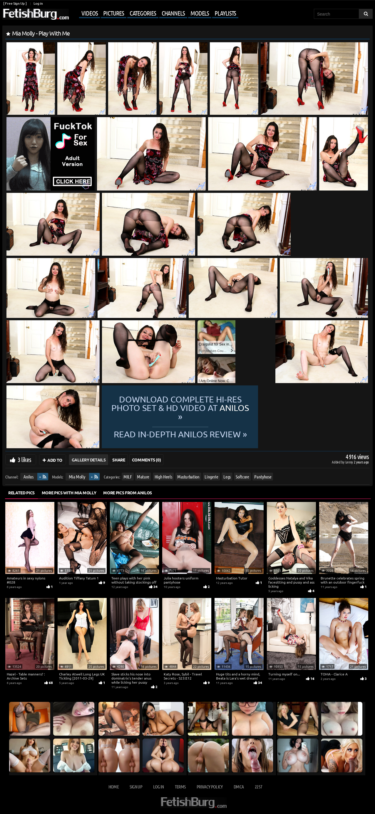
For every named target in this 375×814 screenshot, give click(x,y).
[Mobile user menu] (154, 13)
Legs (227, 476)
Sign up (136, 786)
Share (118, 459)
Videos (89, 13)
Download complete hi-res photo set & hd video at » (235, 408)
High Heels (163, 476)
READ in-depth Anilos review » (235, 429)
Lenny (349, 461)
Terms (180, 786)
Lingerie (211, 476)
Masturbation (188, 476)
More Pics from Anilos (127, 492)
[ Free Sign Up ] (14, 3)
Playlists (225, 13)
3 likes (24, 459)
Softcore (242, 476)
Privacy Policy (210, 786)
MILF (127, 476)
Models (199, 13)
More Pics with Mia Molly (69, 492)
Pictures (113, 13)
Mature (143, 476)
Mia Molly (77, 476)
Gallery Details (89, 459)
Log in (38, 3)
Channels (173, 13)
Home (113, 786)
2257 (258, 786)
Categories (143, 13)
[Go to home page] (35, 14)
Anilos (29, 476)
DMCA (239, 786)
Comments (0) (146, 459)
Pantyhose (262, 476)
